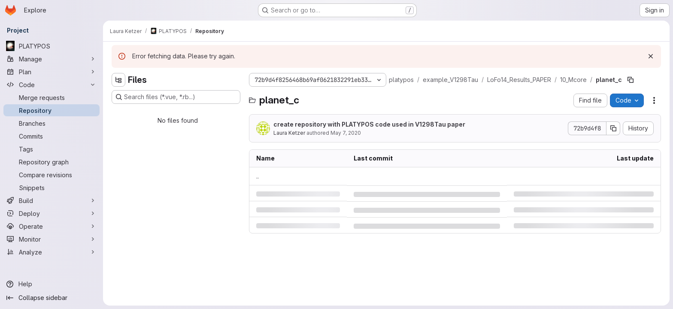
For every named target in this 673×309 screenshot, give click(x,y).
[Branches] (51, 123)
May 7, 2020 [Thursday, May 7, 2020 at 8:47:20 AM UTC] (345, 133)
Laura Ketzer (289, 133)
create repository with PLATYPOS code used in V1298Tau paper (369, 124)
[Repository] (51, 110)
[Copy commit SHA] (613, 128)
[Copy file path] (630, 80)
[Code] (51, 85)
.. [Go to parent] (257, 176)
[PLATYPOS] (51, 46)
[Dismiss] (651, 56)
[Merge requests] (51, 97)
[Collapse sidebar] (51, 298)
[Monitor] (51, 239)
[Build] (51, 200)
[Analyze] (51, 252)
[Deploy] (51, 213)
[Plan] (51, 72)
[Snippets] (51, 188)
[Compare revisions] (51, 175)
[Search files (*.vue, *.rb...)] (176, 97)
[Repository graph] (51, 162)
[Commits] (51, 136)
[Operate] (51, 226)
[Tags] (51, 149)
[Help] (51, 284)
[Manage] (51, 59)
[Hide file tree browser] (118, 80)
